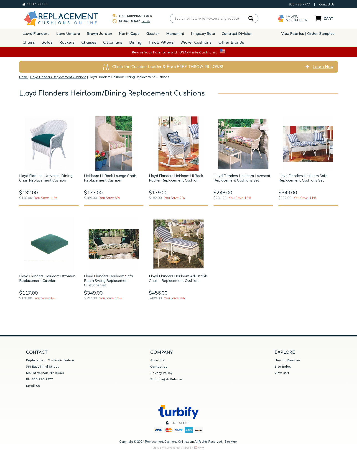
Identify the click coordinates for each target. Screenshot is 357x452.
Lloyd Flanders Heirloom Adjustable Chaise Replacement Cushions (178, 278)
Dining (135, 42)
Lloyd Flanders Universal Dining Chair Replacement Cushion (45, 177)
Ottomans (112, 42)
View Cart (282, 373)
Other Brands (231, 42)
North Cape (129, 34)
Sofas (47, 42)
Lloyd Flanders (36, 34)
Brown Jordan (99, 34)
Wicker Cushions (196, 42)
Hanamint (175, 34)
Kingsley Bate (203, 34)
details (147, 15)
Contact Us (326, 4)
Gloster (152, 34)
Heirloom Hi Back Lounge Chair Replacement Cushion (110, 177)
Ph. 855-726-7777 (39, 379)
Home (23, 77)
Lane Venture (68, 34)
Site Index (283, 366)
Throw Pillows (161, 42)
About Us (157, 360)
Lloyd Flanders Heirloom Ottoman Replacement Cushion (47, 278)
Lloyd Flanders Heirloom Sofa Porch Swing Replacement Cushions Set (108, 280)
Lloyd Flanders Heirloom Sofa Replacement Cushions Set (302, 177)
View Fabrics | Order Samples (307, 34)
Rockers (66, 42)
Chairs (29, 42)
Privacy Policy (161, 373)
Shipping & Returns (166, 379)
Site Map (230, 441)
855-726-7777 (299, 4)
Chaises (88, 42)
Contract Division (237, 34)
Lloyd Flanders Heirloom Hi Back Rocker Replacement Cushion (176, 177)
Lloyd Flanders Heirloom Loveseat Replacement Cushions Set (242, 177)
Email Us (33, 386)
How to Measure (287, 360)
